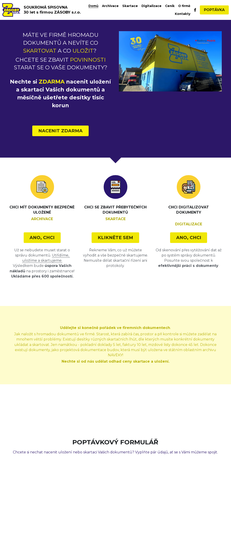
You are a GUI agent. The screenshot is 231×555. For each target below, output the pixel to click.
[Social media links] (195, 10)
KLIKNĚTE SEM (115, 235)
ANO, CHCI (42, 235)
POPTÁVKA (214, 10)
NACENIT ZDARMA (60, 130)
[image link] (11, 10)
